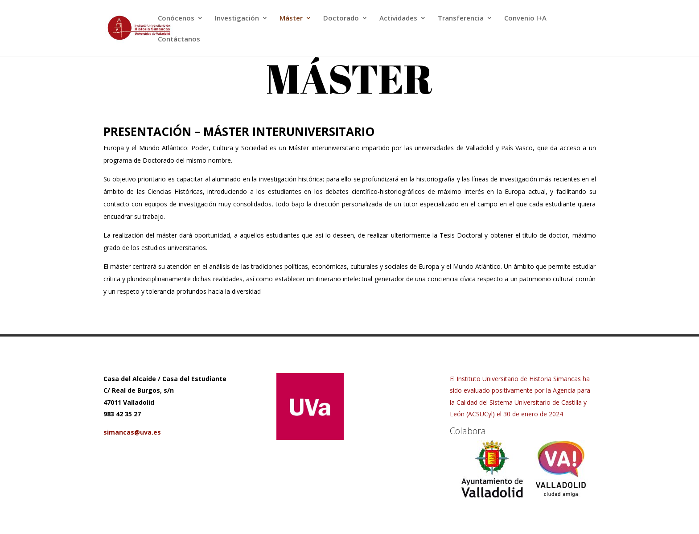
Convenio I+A (525, 18)
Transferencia (461, 18)
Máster (291, 18)
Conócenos (176, 18)
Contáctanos (179, 39)
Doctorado (341, 18)
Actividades (398, 18)
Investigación (237, 18)
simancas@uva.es (132, 432)
